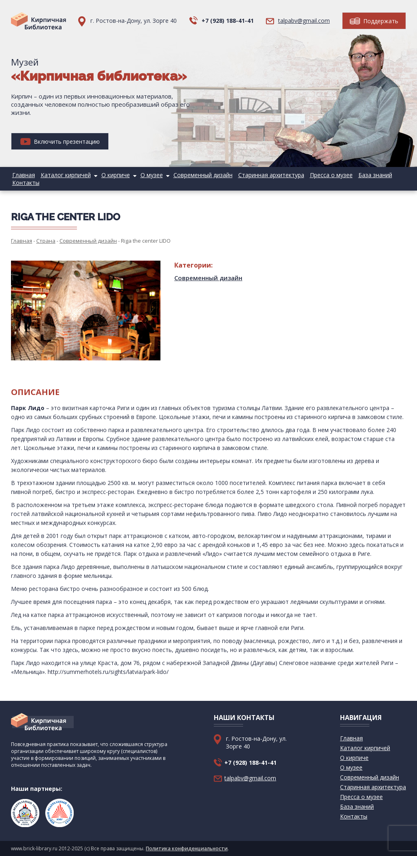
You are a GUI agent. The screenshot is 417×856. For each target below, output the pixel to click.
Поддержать (374, 21)
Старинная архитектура (260, 175)
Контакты (24, 183)
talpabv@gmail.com (304, 20)
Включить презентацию (60, 141)
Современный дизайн (193, 175)
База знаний (360, 175)
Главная (22, 175)
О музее (144, 175)
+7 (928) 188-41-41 (228, 20)
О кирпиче (110, 175)
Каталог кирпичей (62, 175)
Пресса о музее (317, 175)
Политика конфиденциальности (187, 848)
